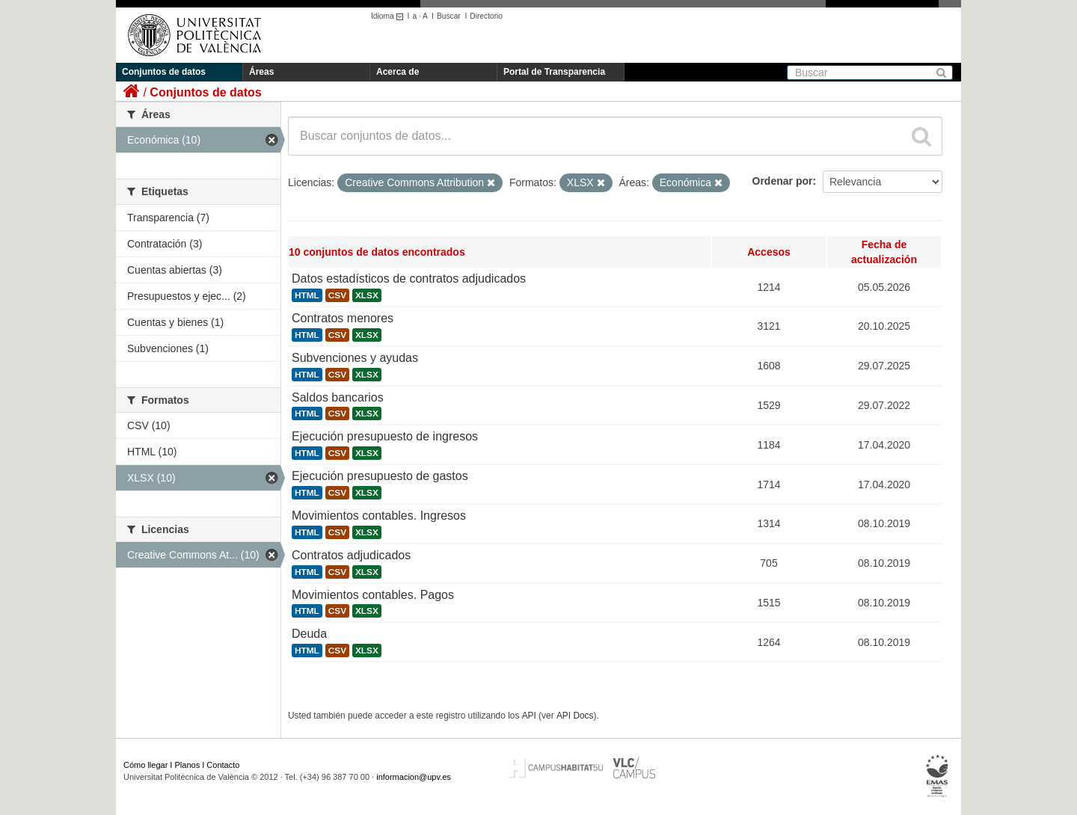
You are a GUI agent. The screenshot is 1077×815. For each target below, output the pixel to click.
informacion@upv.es (413, 776)
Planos (187, 764)
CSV (337, 295)
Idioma (389, 16)
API (529, 715)
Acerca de (397, 72)
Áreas (261, 72)
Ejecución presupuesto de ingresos (385, 436)
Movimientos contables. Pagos (373, 594)
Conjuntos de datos (164, 72)
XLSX (366, 295)
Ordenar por (782, 181)
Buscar (449, 16)
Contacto (222, 764)
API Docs (575, 715)
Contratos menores (342, 318)
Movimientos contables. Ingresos (379, 515)
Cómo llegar (145, 764)
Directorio (486, 16)
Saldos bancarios (338, 397)
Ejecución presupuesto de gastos (380, 476)
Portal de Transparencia (554, 72)
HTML (307, 295)
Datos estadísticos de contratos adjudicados (409, 278)
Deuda (309, 633)
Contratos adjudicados (351, 555)
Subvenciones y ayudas (355, 357)
